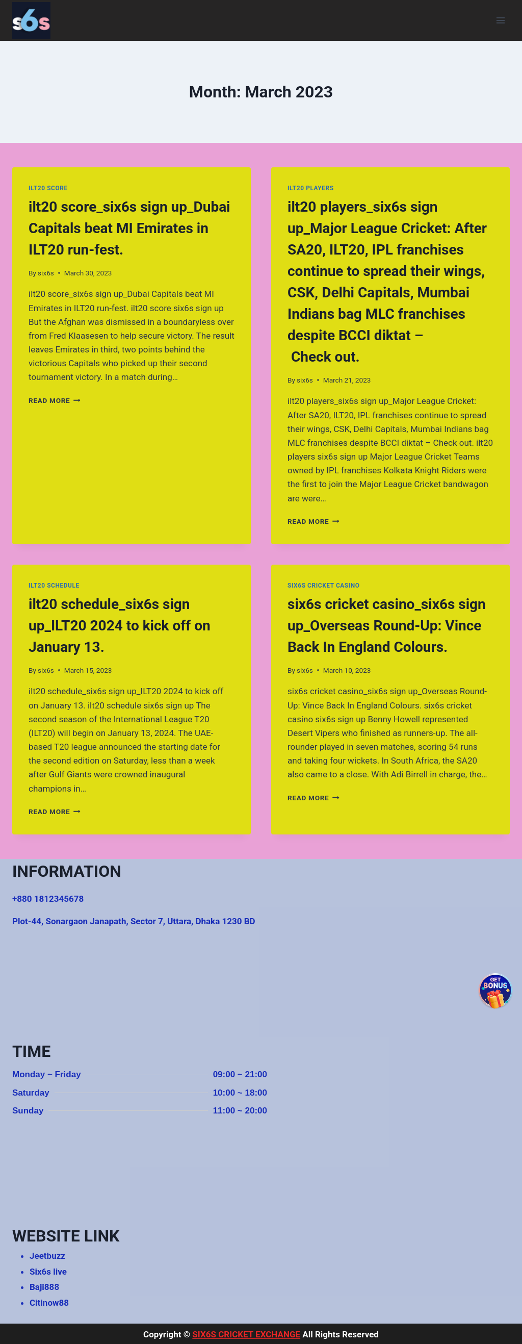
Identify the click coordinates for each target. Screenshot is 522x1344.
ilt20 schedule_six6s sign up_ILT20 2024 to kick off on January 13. (120, 625)
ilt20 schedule (54, 585)
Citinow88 (49, 1303)
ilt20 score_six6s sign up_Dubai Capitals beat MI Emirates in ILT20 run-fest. (129, 228)
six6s (46, 273)
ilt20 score (48, 188)
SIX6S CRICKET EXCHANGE (246, 1334)
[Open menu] (500, 20)
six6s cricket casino (324, 585)
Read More (55, 400)
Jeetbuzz (47, 1256)
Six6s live (48, 1271)
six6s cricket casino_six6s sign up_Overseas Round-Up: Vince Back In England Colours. (387, 625)
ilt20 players (311, 188)
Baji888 (44, 1287)
